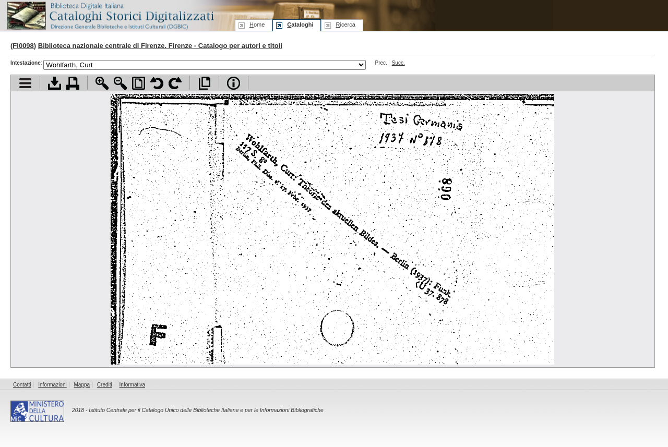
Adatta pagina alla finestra (138, 83)
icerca (345, 24)
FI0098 (23, 46)
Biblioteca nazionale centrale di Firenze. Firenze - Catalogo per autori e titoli (160, 46)
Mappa (82, 385)
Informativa (132, 385)
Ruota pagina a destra (175, 83)
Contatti (22, 385)
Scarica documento (54, 83)
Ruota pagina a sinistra (156, 83)
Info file (233, 83)
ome (257, 24)
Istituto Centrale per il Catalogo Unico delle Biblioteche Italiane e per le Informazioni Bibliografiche (206, 410)
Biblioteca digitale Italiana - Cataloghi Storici (109, 15)
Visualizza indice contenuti (25, 83)
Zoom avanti (102, 83)
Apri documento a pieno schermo (204, 83)
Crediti (104, 385)
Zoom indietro (120, 83)
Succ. (398, 63)
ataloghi (300, 24)
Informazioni (52, 385)
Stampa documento (72, 83)
